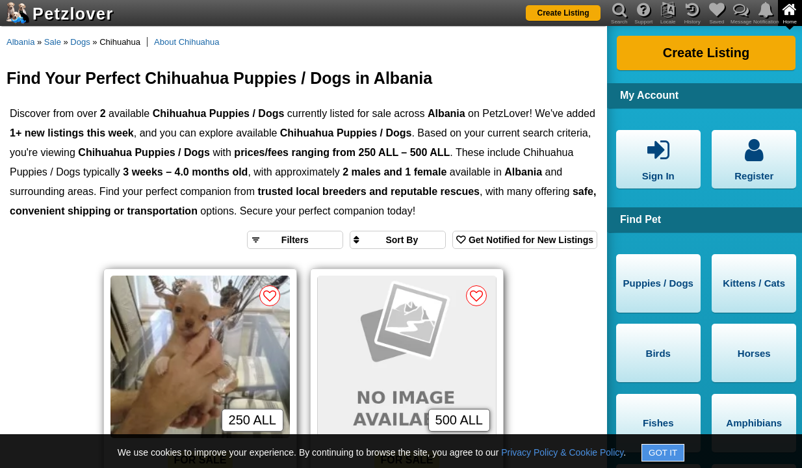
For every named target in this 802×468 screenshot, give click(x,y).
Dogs (80, 42)
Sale (52, 42)
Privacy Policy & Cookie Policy (562, 452)
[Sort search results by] (397, 239)
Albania (20, 42)
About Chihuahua (186, 42)
